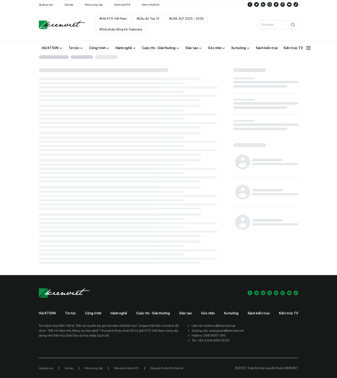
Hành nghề (118, 313)
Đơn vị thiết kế (150, 4)
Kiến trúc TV (288, 313)
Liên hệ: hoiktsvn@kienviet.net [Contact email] (213, 325)
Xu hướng (231, 313)
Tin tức (70, 313)
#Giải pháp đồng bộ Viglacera (120, 29)
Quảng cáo (46, 4)
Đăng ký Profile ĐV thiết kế (166, 368)
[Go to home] (62, 24)
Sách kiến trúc (259, 313)
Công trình (93, 313)
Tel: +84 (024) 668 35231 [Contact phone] (211, 340)
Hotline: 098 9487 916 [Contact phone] (208, 335)
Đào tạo (185, 313)
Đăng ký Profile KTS (126, 368)
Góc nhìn (208, 313)
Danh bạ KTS (122, 4)
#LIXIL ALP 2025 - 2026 (186, 18)
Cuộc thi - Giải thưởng (153, 313)
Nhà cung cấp (94, 4)
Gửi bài (69, 4)
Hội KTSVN (47, 313)
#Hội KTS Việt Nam (113, 18)
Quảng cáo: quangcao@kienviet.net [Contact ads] (218, 330)
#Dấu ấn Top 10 (148, 18)
